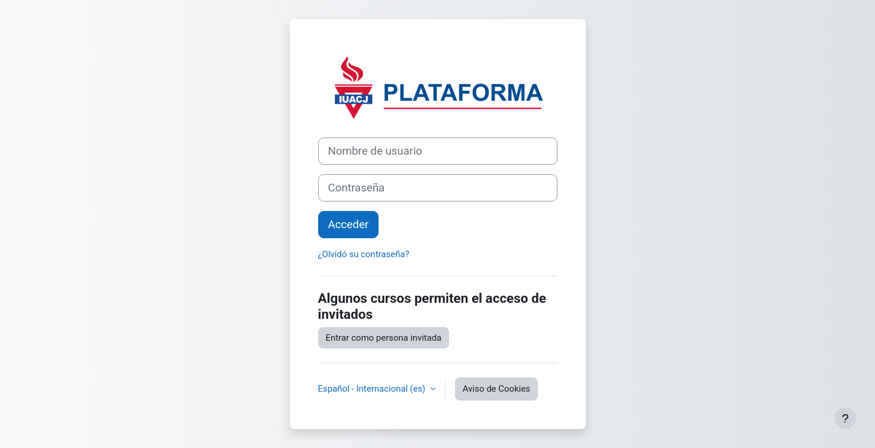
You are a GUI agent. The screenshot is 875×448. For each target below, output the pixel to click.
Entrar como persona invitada (384, 337)
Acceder (348, 224)
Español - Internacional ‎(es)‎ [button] (373, 388)
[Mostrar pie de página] (845, 418)
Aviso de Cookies (496, 388)
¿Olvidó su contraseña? (363, 254)
